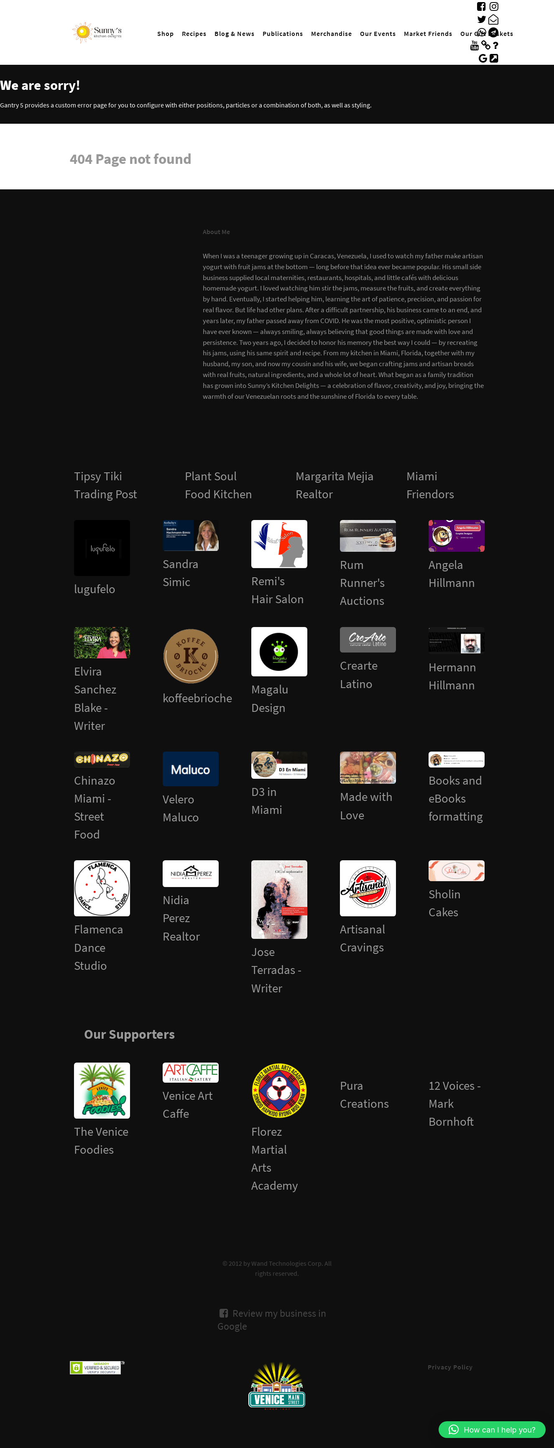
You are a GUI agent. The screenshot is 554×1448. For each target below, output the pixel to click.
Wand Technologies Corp (286, 1263)
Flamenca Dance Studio (98, 947)
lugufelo (94, 589)
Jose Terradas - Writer (276, 969)
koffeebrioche (197, 698)
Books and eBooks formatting (456, 798)
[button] (492, 1429)
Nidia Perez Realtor (181, 917)
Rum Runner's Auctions (362, 582)
